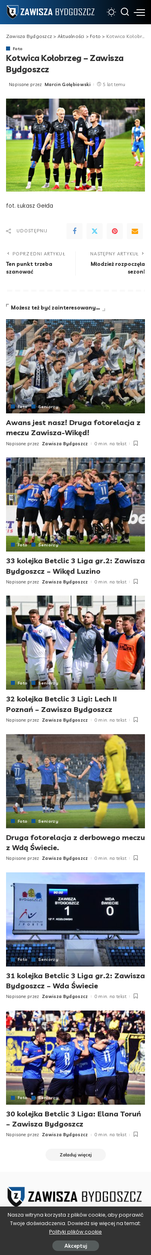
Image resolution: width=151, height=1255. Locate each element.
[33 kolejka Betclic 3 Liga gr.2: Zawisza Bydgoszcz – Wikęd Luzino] (75, 504)
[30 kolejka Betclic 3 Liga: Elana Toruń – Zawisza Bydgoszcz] (75, 1058)
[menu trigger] (139, 12)
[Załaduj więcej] (76, 1155)
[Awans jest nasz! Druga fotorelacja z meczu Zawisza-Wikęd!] (75, 366)
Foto (18, 48)
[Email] (135, 231)
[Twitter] (95, 231)
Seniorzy (48, 406)
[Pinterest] (115, 231)
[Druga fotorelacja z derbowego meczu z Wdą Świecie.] (75, 781)
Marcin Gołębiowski (68, 84)
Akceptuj (75, 1245)
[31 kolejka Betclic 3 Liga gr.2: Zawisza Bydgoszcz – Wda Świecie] (75, 919)
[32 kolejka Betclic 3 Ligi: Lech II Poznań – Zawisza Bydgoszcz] (75, 643)
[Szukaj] (125, 12)
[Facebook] (74, 231)
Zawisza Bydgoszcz (65, 443)
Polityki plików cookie (75, 1231)
